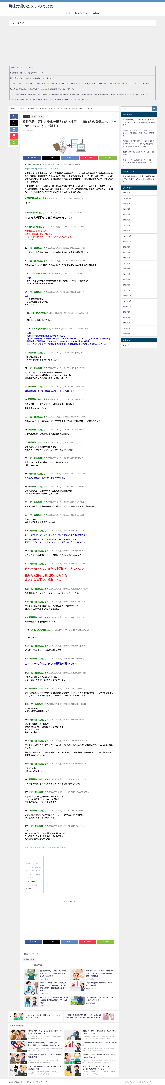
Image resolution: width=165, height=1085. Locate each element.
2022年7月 (127, 209)
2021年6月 (127, 263)
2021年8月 (127, 252)
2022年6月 (127, 214)
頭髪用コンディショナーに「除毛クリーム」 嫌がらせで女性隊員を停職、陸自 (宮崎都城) (140, 133)
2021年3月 (127, 279)
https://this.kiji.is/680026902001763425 (41, 169)
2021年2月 (127, 285)
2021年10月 (127, 241)
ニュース (26, 116)
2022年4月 (127, 225)
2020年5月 (127, 334)
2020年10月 (127, 306)
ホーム (68, 13)
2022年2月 (127, 231)
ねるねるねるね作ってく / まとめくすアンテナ (26, 73)
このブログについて (15, 1082)
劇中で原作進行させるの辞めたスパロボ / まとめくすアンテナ (32, 78)
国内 (35, 116)
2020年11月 (127, 301)
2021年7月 (127, 258)
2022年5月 (127, 220)
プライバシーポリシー (43, 1082)
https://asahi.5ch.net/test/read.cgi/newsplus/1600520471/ (49, 847)
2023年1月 (127, 203)
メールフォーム (29, 1082)
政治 (41, 116)
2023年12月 (127, 198)
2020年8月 (127, 317)
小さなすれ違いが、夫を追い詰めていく (24, 67)
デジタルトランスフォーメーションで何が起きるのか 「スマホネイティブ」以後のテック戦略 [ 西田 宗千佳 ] (33, 871)
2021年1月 (127, 290)
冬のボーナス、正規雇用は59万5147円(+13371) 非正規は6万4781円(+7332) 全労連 (138, 162)
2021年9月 (127, 247)
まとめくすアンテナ (82, 13)
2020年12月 (127, 296)
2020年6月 (127, 328)
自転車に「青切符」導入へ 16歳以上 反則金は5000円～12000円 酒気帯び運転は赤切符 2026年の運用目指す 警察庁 (138, 143)
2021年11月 (127, 236)
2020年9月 (127, 312)
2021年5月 (127, 268)
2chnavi (96, 13)
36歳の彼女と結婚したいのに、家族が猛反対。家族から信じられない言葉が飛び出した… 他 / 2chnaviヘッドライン (51, 100)
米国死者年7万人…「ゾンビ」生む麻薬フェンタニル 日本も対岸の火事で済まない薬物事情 (139, 122)
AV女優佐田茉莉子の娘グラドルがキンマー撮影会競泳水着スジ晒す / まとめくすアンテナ (42, 89)
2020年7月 (127, 323)
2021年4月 (127, 274)
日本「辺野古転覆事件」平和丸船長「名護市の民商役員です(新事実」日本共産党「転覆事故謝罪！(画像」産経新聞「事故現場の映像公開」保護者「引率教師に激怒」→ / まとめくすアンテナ (78, 94)
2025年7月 (127, 193)
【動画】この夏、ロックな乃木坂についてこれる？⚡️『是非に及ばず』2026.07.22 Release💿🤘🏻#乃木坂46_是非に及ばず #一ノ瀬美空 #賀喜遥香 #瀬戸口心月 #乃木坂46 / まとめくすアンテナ (79, 83)
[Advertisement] (82, 48)
